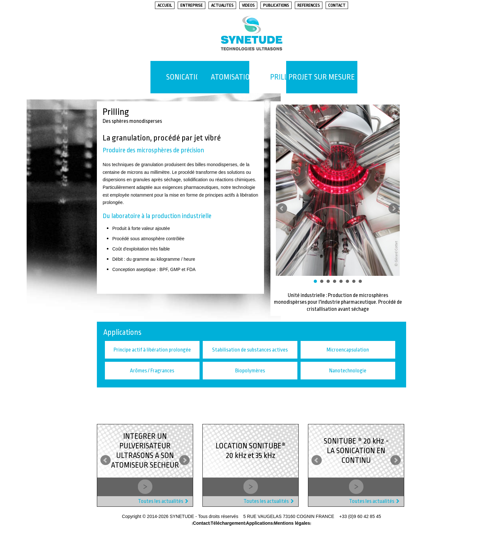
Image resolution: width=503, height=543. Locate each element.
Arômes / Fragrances (152, 371)
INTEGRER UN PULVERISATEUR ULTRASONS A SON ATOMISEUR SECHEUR (145, 451)
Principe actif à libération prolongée (152, 350)
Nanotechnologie (347, 371)
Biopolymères (250, 371)
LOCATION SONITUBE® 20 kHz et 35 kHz (251, 451)
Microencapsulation (348, 350)
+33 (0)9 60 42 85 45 (360, 516)
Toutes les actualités (160, 501)
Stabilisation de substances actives (250, 350)
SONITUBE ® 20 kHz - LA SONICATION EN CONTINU (356, 451)
